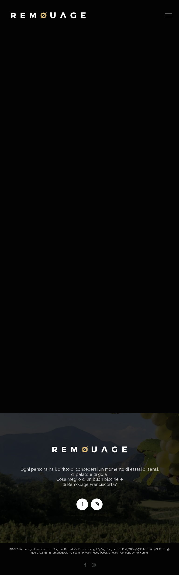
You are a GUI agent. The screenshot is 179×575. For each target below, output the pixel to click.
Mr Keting (141, 552)
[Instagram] (97, 504)
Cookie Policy (109, 552)
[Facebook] (82, 504)
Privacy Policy (90, 552)
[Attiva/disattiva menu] (169, 15)
